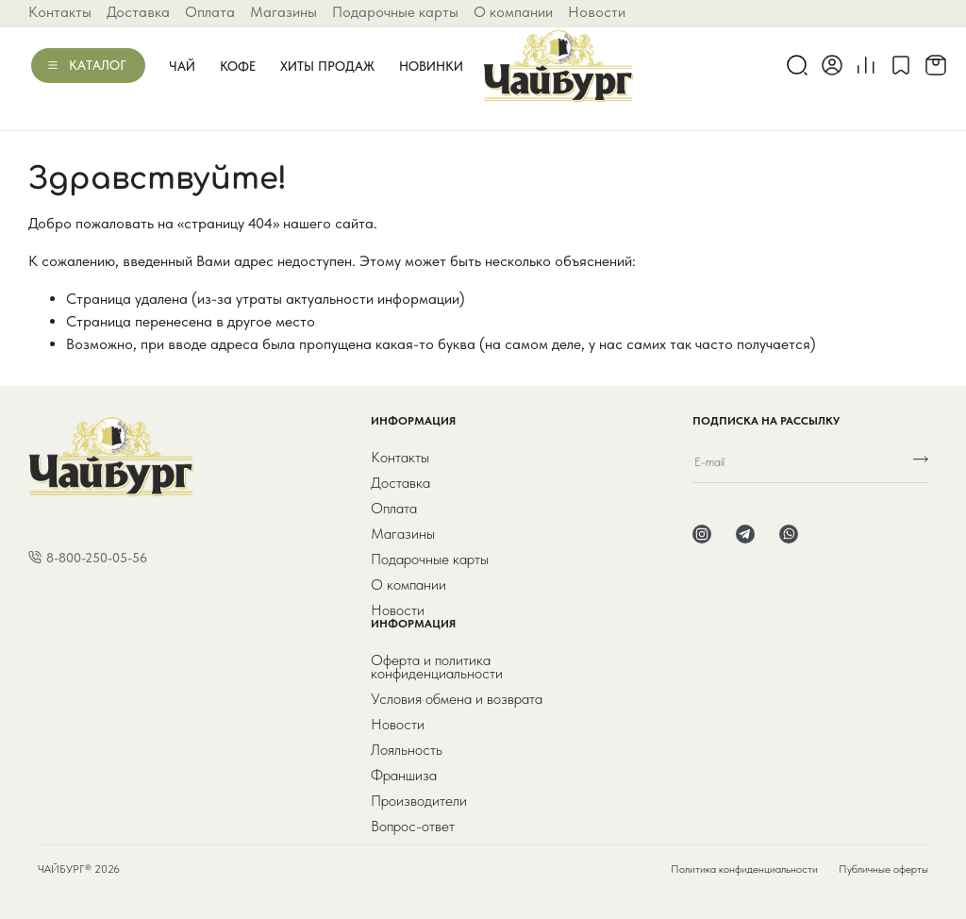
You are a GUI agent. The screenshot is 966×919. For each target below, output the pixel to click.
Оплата (210, 12)
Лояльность (406, 750)
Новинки (431, 66)
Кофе (238, 66)
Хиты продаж (327, 66)
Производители (419, 801)
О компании (513, 12)
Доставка (138, 12)
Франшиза (404, 775)
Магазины (283, 12)
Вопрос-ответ (413, 826)
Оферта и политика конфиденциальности (437, 667)
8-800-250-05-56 (96, 557)
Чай (182, 66)
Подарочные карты (395, 12)
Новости (596, 12)
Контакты (60, 12)
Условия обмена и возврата (456, 699)
